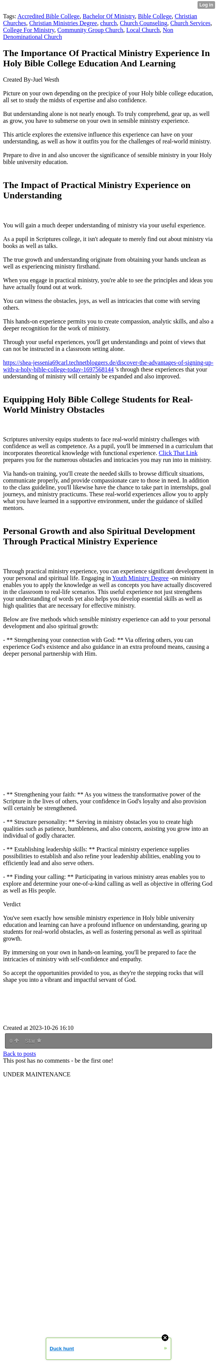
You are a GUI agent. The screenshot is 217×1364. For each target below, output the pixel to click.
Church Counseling (143, 23)
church (108, 23)
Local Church (143, 30)
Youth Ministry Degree (140, 578)
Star (33, 1041)
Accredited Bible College (49, 16)
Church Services (190, 23)
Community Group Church (90, 30)
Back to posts (19, 1053)
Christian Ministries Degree (63, 23)
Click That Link (178, 453)
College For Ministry (28, 30)
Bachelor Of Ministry (109, 16)
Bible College (155, 16)
